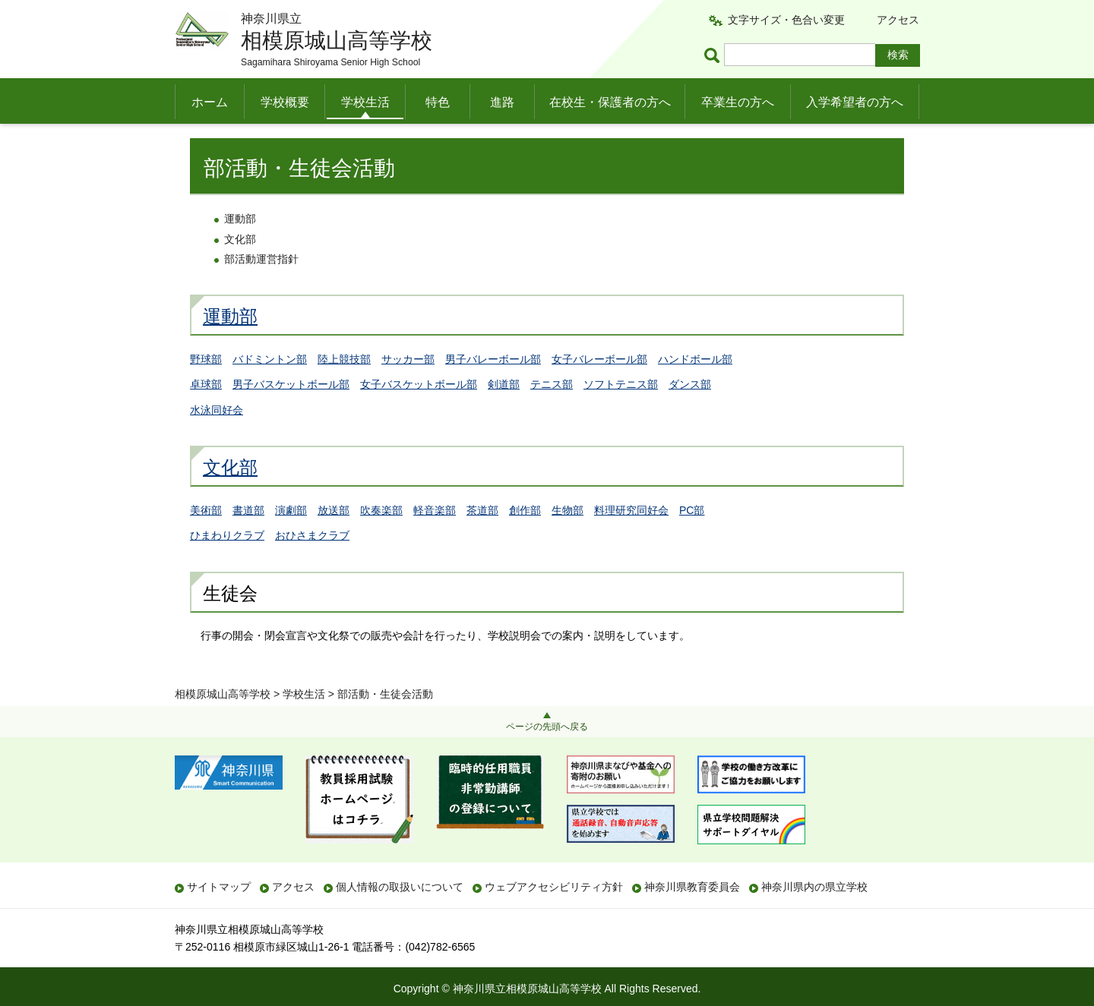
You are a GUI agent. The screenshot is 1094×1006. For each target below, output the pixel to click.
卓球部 (206, 414)
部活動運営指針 (261, 290)
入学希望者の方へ (854, 102)
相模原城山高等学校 (222, 142)
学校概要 (285, 102)
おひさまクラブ (312, 566)
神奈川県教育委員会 (692, 887)
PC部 (691, 541)
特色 (437, 102)
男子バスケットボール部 (290, 414)
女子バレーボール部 (599, 389)
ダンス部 (690, 414)
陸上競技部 (344, 389)
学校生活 (365, 102)
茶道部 (482, 541)
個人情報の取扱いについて (399, 887)
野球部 (206, 389)
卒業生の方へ (737, 102)
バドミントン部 (269, 389)
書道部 (248, 541)
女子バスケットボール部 (418, 414)
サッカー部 (408, 389)
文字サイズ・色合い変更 (786, 20)
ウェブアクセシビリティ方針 (554, 887)
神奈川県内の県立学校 (814, 887)
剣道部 (504, 414)
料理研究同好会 (631, 541)
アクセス (898, 20)
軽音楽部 (434, 541)
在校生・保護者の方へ (610, 102)
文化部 (240, 269)
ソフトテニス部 (620, 414)
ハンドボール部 (695, 389)
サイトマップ (219, 887)
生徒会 (230, 623)
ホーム (209, 102)
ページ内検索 (714, 55)
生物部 (567, 541)
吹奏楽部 (381, 541)
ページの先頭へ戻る (547, 726)
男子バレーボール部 (493, 389)
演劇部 (291, 541)
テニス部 (551, 414)
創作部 (525, 541)
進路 (502, 102)
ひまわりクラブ (227, 566)
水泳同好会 (216, 440)
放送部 (333, 541)
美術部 (206, 541)
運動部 (240, 250)
